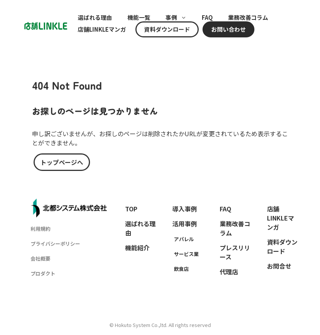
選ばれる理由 (95, 17)
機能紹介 (137, 247)
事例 (180, 17)
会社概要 (40, 258)
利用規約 (40, 228)
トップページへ (61, 162)
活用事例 (184, 223)
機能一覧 (138, 17)
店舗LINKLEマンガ (102, 29)
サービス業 (186, 254)
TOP (131, 208)
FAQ (207, 17)
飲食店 (181, 268)
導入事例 (184, 208)
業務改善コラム (248, 17)
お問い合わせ (228, 29)
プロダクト (43, 273)
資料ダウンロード (167, 29)
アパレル (184, 239)
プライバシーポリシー (55, 243)
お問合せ (279, 266)
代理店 (229, 271)
